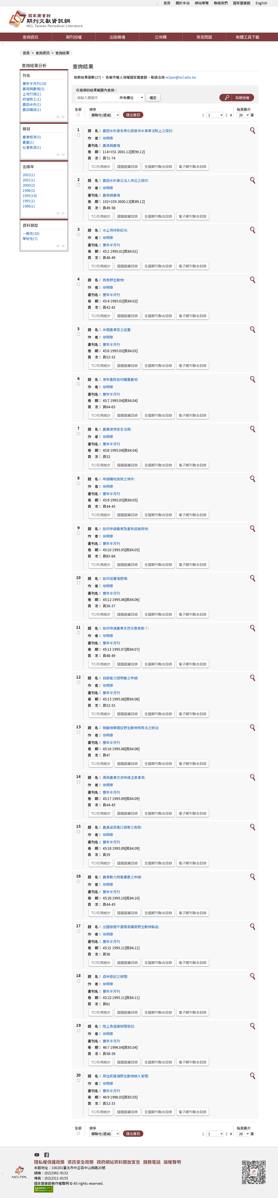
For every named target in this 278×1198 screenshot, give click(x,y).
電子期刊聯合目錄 (193, 166)
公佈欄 (161, 37)
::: (157, 2)
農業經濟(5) (32, 136)
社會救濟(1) (32, 147)
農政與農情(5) (34, 88)
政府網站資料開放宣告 (118, 1162)
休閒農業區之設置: (117, 329)
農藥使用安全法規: (117, 429)
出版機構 (117, 37)
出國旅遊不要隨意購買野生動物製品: (131, 926)
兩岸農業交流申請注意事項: (124, 777)
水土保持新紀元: (115, 230)
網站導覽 (202, 2)
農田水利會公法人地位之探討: (126, 180)
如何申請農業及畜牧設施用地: (126, 528)
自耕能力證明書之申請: (120, 677)
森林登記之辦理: (115, 976)
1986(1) (29, 206)
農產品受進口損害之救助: (122, 827)
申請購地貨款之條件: (119, 478)
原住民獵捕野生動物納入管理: (126, 1076)
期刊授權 (74, 37)
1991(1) (29, 200)
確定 (153, 97)
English (261, 2)
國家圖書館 (241, 2)
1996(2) (29, 190)
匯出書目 (133, 114)
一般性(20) (31, 233)
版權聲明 (172, 1162)
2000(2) (29, 185)
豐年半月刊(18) (34, 83)
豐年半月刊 (111, 244)
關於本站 (183, 2)
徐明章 (108, 138)
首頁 (167, 2)
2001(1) (29, 180)
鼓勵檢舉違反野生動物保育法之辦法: (131, 727)
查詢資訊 (30, 37)
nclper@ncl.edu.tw (180, 77)
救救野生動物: (113, 279)
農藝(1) (28, 142)
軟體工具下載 (247, 37)
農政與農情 (111, 145)
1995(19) (30, 195)
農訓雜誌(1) (32, 109)
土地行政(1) (32, 93)
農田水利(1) (32, 104)
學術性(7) (30, 238)
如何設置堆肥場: (115, 578)
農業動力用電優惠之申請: (122, 876)
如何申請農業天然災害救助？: (126, 628)
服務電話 (152, 1162)
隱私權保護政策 (49, 1162)
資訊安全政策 (81, 1162)
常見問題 (204, 37)
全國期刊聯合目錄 (158, 166)
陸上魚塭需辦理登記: (119, 1026)
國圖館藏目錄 (127, 166)
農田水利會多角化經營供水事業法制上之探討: (138, 130)
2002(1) (29, 174)
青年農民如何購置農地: (120, 379)
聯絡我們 (221, 2)
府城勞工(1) (32, 99)
